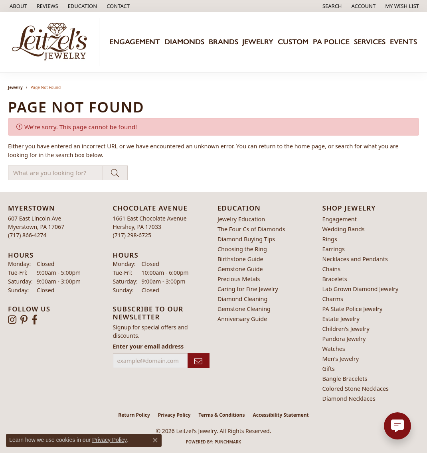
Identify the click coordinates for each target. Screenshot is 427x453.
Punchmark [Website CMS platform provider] (228, 442)
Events (403, 41)
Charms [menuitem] (332, 299)
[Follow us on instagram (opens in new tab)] (12, 320)
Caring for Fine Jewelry (247, 289)
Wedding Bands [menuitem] (343, 229)
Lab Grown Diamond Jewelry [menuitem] (360, 289)
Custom (293, 41)
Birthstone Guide (240, 259)
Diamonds (184, 41)
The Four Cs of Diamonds (251, 229)
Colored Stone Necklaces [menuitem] (355, 388)
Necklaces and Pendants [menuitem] (355, 259)
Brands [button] (223, 41)
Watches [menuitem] (333, 349)
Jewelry (15, 87)
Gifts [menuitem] (328, 368)
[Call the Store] (27, 235)
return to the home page (292, 146)
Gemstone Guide (240, 269)
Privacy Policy (174, 415)
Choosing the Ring (242, 249)
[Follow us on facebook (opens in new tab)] (35, 320)
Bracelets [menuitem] (334, 279)
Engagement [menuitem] (339, 219)
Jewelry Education (241, 219)
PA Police (331, 41)
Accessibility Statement (280, 415)
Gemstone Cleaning (244, 309)
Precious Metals (238, 279)
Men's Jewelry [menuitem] (340, 358)
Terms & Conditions (222, 415)
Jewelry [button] (257, 41)
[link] (17, 6)
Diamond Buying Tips (246, 239)
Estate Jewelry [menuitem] (341, 319)
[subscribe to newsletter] (199, 360)
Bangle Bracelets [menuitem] (345, 378)
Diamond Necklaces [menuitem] (349, 398)
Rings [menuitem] (329, 239)
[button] (81, 6)
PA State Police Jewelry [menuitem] (352, 309)
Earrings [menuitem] (333, 249)
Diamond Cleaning (242, 299)
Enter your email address (148, 346)
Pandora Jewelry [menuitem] (344, 339)
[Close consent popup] (155, 440)
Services (369, 41)
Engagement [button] (134, 41)
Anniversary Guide (242, 319)
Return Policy (134, 415)
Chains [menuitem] (331, 269)
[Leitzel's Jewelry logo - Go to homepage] (51, 42)
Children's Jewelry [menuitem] (346, 329)
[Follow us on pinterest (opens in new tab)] (24, 320)
